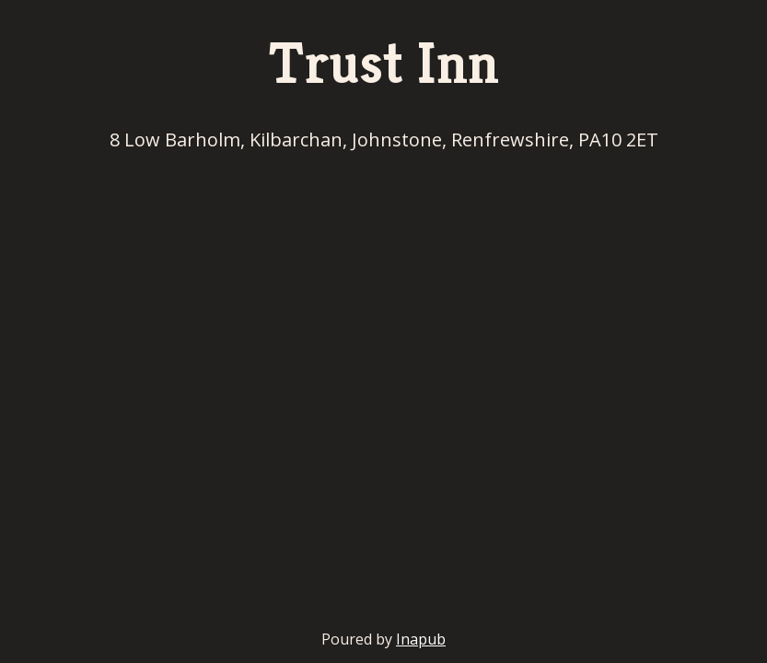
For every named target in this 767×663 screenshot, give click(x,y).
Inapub (421, 639)
